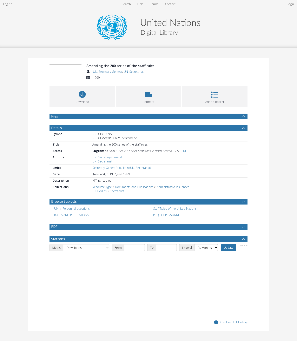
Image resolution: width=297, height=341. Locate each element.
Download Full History (231, 322)
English (7, 4)
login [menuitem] (291, 4)
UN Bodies (99, 191)
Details (56, 128)
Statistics (58, 239)
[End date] (166, 247)
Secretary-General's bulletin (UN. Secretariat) (121, 168)
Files (54, 116)
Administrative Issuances (173, 187)
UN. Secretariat (134, 72)
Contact (170, 4)
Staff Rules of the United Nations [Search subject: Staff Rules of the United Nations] (175, 208)
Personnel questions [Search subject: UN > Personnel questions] (76, 208)
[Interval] (206, 247)
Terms (154, 4)
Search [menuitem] (126, 4)
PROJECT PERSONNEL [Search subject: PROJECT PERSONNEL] (167, 215)
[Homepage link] (148, 26)
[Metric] (86, 247)
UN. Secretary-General (107, 72)
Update (228, 247)
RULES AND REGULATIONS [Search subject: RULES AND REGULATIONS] (71, 215)
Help (140, 4)
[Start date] (134, 247)
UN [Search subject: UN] (56, 208)
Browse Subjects (64, 201)
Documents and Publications (134, 187)
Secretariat (117, 191)
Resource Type (102, 187)
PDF (184, 151)
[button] (149, 96)
